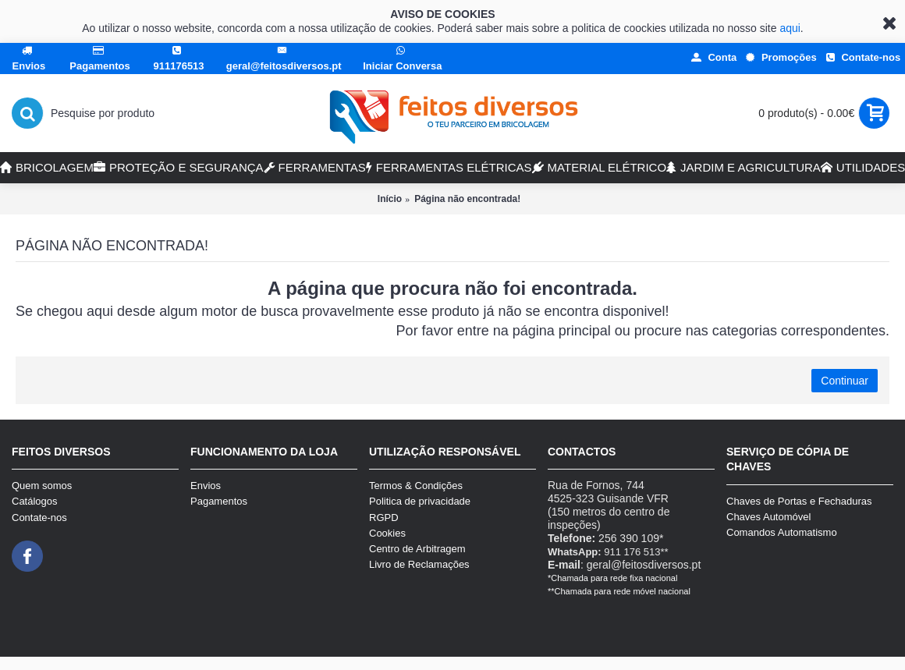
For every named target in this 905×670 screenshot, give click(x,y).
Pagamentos (218, 501)
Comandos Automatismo (781, 532)
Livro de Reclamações (419, 564)
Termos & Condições (416, 485)
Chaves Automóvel (768, 517)
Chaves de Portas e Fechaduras (798, 501)
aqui (789, 28)
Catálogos (35, 501)
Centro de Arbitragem (417, 549)
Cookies (387, 533)
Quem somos (42, 485)
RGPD (384, 517)
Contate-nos (39, 517)
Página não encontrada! (467, 198)
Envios (205, 485)
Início (390, 198)
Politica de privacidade (419, 501)
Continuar (844, 380)
